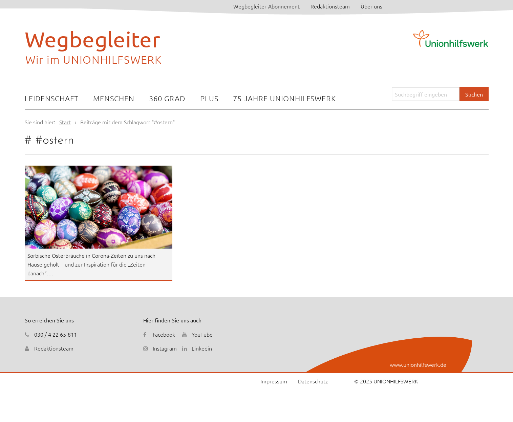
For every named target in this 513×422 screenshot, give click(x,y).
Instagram (165, 348)
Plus (209, 98)
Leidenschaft (52, 98)
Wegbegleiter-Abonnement (266, 6)
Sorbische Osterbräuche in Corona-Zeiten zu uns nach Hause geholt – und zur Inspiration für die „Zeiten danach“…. (91, 264)
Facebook (164, 334)
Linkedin (202, 348)
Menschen (113, 98)
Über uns (371, 6)
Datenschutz (313, 381)
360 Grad (167, 98)
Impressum (273, 381)
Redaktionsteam (330, 6)
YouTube (202, 334)
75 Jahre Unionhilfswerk (284, 98)
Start (65, 122)
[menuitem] (52, 99)
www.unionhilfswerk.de (418, 364)
